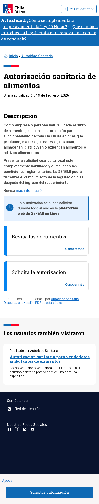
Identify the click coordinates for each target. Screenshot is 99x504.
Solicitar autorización (49, 492)
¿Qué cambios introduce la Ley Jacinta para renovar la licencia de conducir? (49, 33)
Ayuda (7, 480)
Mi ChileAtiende (79, 9)
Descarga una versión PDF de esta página (33, 302)
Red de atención (24, 409)
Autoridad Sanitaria (37, 56)
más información (30, 190)
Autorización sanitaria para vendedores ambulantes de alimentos (50, 359)
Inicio (13, 56)
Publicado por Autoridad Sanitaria (34, 350)
